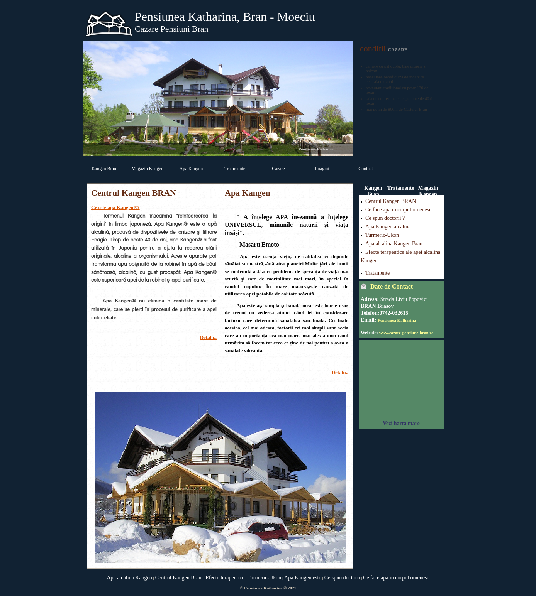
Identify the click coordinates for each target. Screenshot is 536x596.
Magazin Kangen (147, 168)
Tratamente (234, 168)
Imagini (322, 168)
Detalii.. (208, 337)
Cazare (278, 168)
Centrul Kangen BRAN (390, 201)
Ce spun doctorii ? (385, 218)
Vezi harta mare (401, 423)
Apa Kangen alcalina (387, 227)
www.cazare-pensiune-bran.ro (406, 332)
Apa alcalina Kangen (129, 578)
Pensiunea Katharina (397, 320)
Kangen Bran (104, 168)
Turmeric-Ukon (382, 235)
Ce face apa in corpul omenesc (398, 210)
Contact (365, 168)
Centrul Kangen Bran (178, 578)
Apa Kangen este (302, 578)
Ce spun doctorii (342, 578)
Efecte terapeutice (224, 578)
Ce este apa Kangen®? (115, 207)
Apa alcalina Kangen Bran (393, 244)
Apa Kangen (191, 168)
